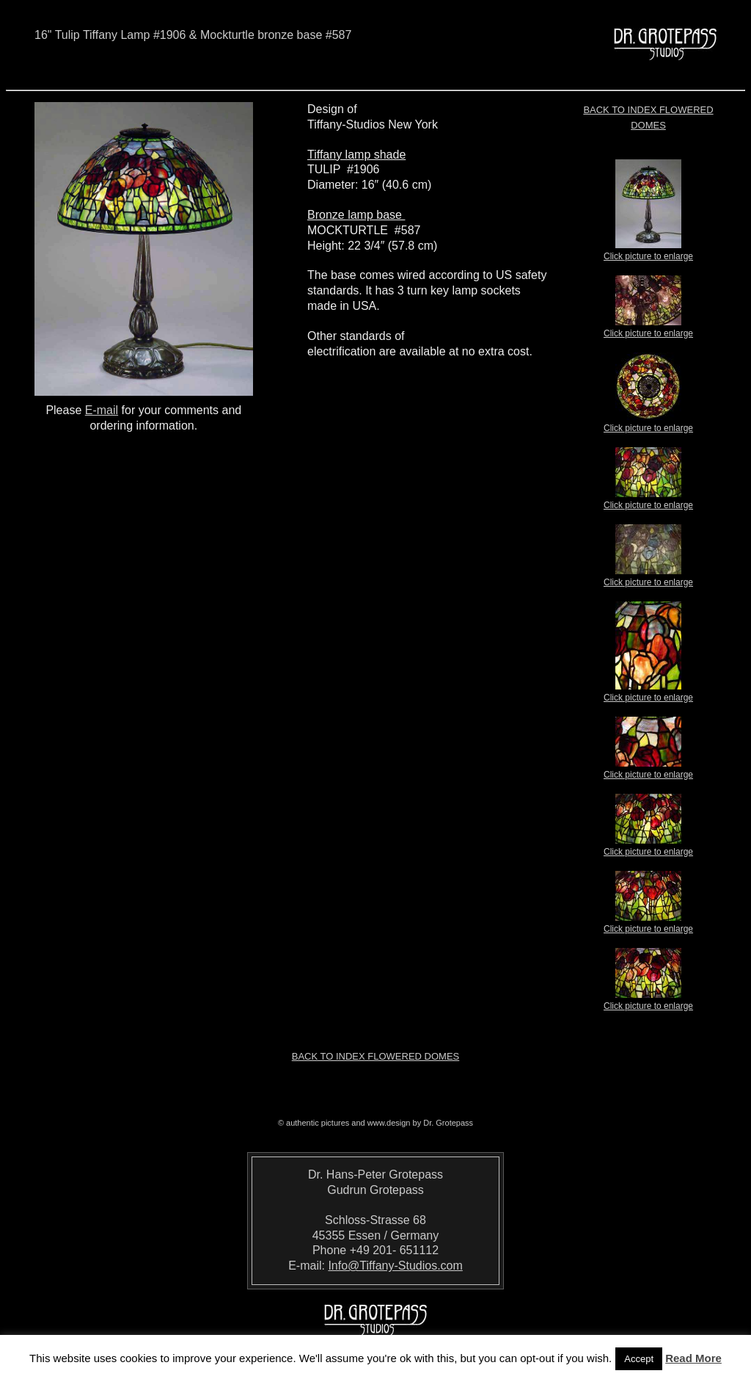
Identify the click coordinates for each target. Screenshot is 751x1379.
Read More (693, 1358)
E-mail (101, 410)
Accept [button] (638, 1358)
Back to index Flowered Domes (376, 1056)
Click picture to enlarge (648, 251)
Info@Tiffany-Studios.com (395, 1265)
